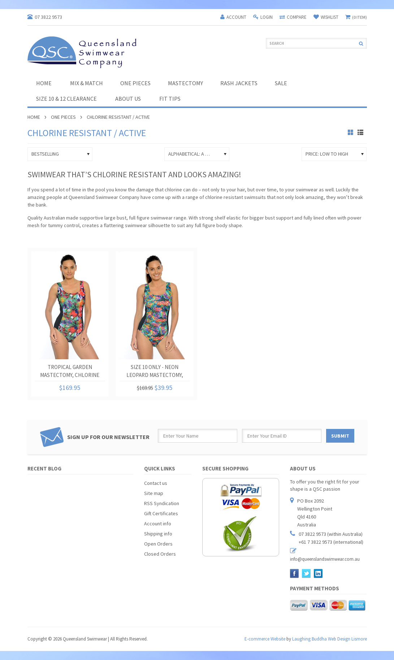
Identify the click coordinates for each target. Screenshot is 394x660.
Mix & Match (86, 83)
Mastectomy (185, 83)
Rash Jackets (238, 83)
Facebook (294, 573)
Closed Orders (160, 554)
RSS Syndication (161, 503)
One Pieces (135, 83)
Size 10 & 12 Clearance (66, 98)
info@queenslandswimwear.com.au (325, 559)
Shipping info (158, 533)
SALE (281, 83)
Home (33, 117)
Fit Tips (170, 98)
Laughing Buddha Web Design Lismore (329, 639)
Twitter (306, 573)
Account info (157, 523)
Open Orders (158, 543)
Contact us (155, 483)
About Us (128, 98)
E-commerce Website (264, 639)
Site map (153, 493)
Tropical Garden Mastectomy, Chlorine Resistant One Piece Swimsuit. (69, 372)
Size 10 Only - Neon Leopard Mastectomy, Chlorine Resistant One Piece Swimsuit (154, 372)
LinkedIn (318, 573)
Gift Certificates (161, 513)
